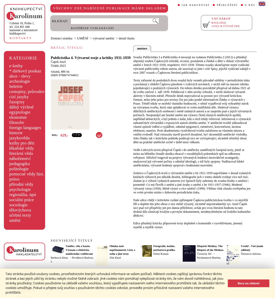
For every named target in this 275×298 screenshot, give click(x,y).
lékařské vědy (21, 148)
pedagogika (19, 163)
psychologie (20, 189)
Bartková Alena (59, 257)
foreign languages (25, 127)
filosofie (16, 122)
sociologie (18, 204)
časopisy (17, 101)
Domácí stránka (61, 38)
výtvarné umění (103, 38)
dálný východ (21, 107)
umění (14, 220)
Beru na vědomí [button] (249, 283)
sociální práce (21, 199)
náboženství (20, 158)
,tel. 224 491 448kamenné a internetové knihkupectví (24, 28)
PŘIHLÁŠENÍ (227, 5)
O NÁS (250, 5)
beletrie (16, 86)
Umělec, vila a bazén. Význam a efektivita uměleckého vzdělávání (79, 250)
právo (14, 179)
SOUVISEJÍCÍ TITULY (72, 240)
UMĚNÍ (82, 38)
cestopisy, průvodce (27, 91)
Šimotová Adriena (251, 253)
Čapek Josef (58, 62)
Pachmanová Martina (209, 257)
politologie (19, 168)
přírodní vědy (21, 184)
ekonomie (18, 117)
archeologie (19, 81)
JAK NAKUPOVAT (196, 5)
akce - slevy (20, 76)
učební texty (20, 215)
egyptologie (19, 112)
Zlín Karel (115, 257)
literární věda (21, 153)
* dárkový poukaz (25, 71)
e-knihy (16, 65)
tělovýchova (20, 210)
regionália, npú (22, 194)
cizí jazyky (19, 96)
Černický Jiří (204, 253)
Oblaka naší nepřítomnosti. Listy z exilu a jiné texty (122, 250)
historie (16, 132)
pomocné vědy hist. (26, 174)
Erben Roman (161, 253)
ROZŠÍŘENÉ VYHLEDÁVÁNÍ (92, 28)
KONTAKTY (21, 38)
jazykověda (19, 137)
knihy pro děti (21, 143)
